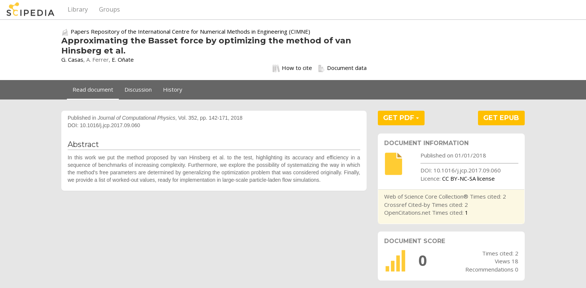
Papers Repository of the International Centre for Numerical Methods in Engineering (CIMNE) (190, 31)
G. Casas (72, 59)
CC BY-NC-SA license (468, 178)
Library (78, 9)
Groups (109, 9)
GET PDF (401, 118)
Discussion (138, 89)
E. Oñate (123, 59)
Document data (342, 68)
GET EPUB (501, 118)
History (172, 89)
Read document (93, 89)
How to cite (292, 68)
